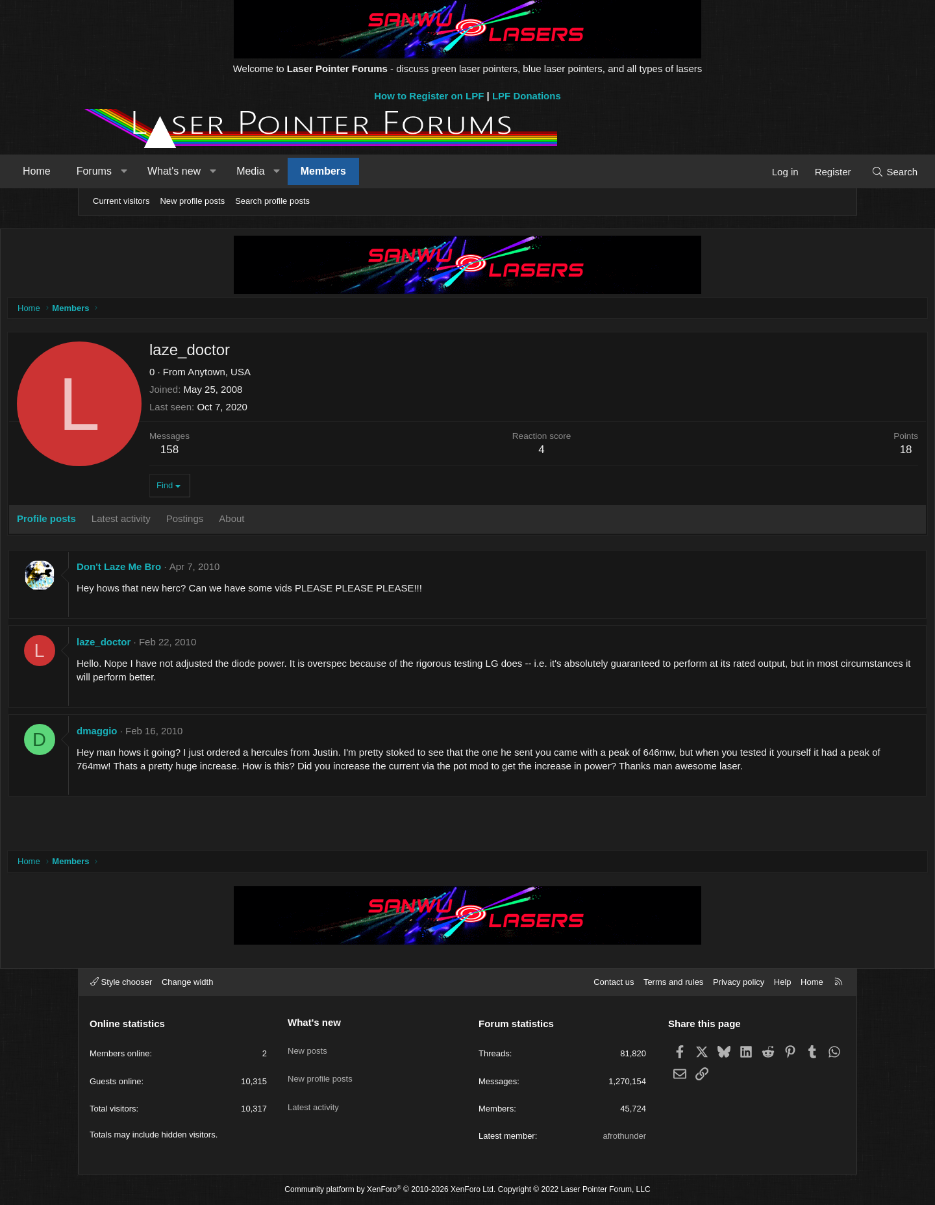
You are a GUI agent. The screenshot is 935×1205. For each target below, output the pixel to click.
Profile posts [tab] (127, 521)
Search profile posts (272, 201)
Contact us (613, 982)
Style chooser (121, 982)
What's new (248, 171)
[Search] (820, 171)
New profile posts (192, 201)
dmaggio (178, 733)
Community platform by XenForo (389, 1189)
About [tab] (312, 521)
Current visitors (121, 201)
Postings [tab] (266, 521)
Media (325, 171)
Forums (168, 171)
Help (783, 982)
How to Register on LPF (429, 95)
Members (398, 171)
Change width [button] (188, 982)
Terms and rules (673, 982)
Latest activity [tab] (202, 521)
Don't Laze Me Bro (200, 569)
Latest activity (313, 1092)
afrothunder (625, 1136)
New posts (307, 1044)
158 (251, 453)
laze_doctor (185, 645)
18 (825, 453)
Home (111, 171)
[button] (198, 171)
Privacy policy (738, 982)
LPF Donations (526, 95)
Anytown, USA (300, 374)
